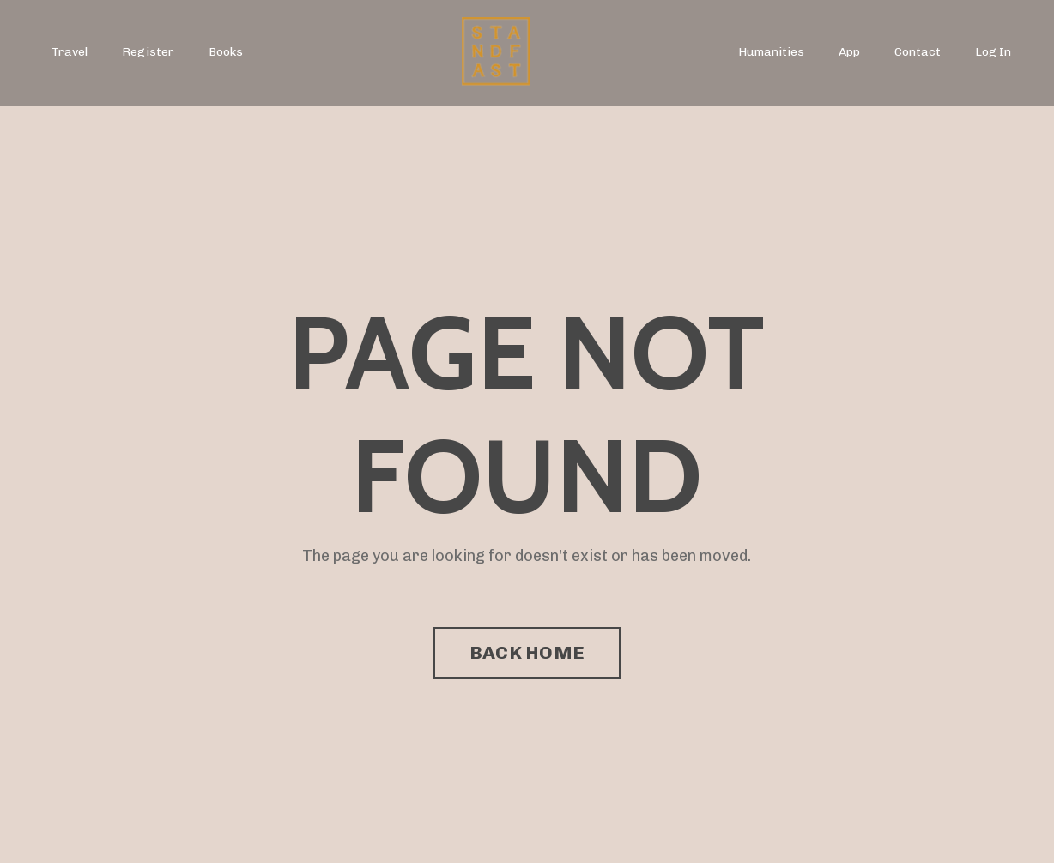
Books (226, 52)
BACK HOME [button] (527, 652)
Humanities (771, 52)
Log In (993, 52)
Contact (917, 52)
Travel (69, 52)
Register (148, 52)
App (849, 52)
